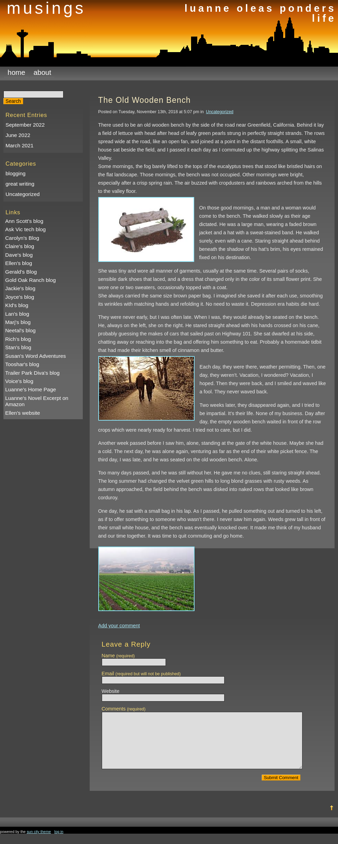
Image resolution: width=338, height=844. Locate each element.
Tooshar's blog (22, 364)
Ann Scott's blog (24, 221)
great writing (20, 184)
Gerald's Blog (21, 272)
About (42, 72)
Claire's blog (19, 246)
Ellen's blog (18, 263)
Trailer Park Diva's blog (32, 373)
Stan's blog (18, 347)
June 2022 (18, 135)
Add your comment (119, 625)
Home (16, 72)
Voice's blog (19, 381)
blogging (16, 173)
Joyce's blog (19, 297)
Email (141, 673)
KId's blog (16, 305)
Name (118, 655)
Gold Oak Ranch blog (30, 280)
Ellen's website (22, 413)
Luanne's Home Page (30, 389)
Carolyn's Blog (22, 238)
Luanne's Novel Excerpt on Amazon (36, 401)
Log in (58, 842)
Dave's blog (19, 255)
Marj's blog (18, 322)
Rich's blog (18, 339)
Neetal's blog (20, 330)
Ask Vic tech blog (25, 229)
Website (111, 691)
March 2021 (19, 145)
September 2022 (25, 125)
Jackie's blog (20, 288)
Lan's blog (17, 314)
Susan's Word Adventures (35, 356)
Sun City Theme (39, 842)
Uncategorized (23, 194)
